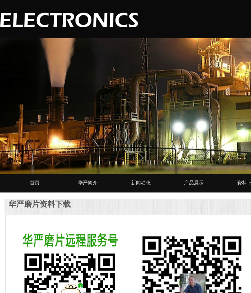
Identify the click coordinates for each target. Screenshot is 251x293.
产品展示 (194, 183)
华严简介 (88, 183)
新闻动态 (141, 183)
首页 (35, 183)
